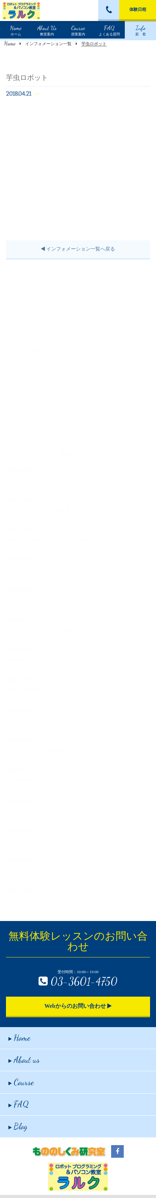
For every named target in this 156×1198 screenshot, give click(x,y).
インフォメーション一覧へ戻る (78, 256)
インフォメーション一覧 (48, 44)
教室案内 (47, 29)
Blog (17, 1126)
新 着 (140, 29)
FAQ (18, 1104)
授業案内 (78, 29)
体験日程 (137, 9)
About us (24, 1060)
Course (21, 1082)
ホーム (15, 29)
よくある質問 (109, 29)
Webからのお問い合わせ (77, 1006)
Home (9, 43)
